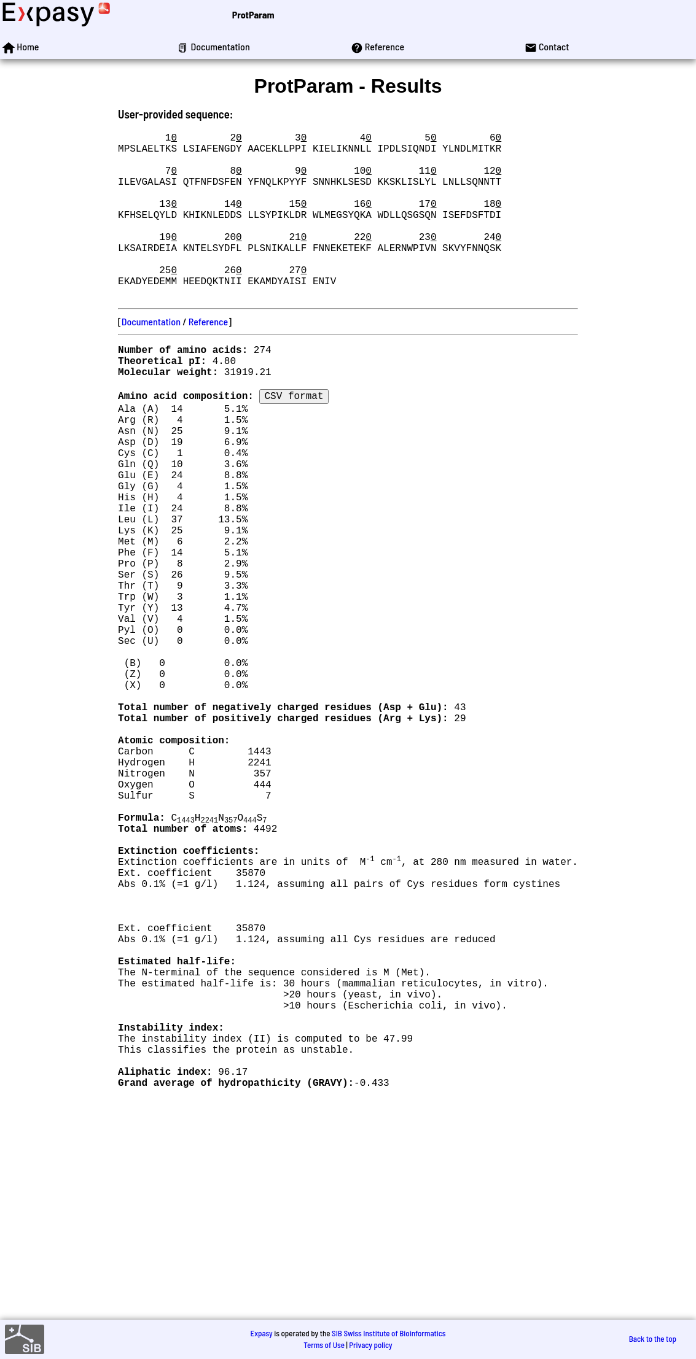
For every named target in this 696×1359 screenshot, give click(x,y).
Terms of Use (324, 1345)
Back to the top (652, 1339)
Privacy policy (370, 1345)
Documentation (151, 358)
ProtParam (253, 14)
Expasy (261, 1333)
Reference (208, 358)
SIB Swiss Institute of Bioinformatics (388, 1333)
